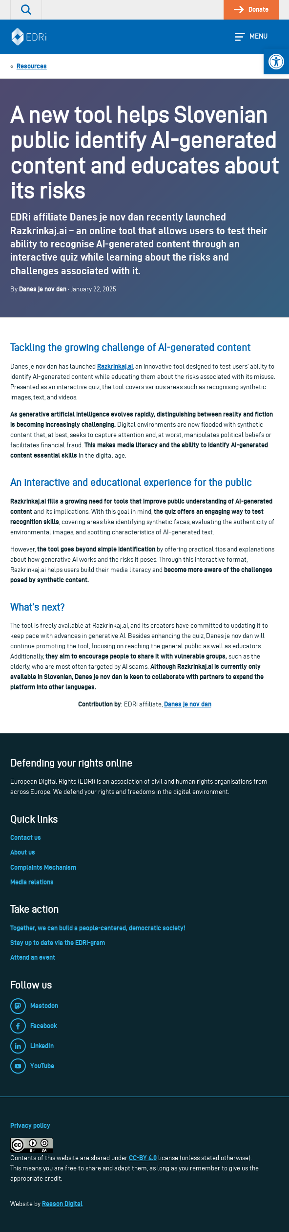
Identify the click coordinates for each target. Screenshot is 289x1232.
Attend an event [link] (32, 957)
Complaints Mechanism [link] (43, 867)
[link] (276, 61)
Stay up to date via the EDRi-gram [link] (57, 942)
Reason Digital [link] (62, 1204)
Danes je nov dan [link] (187, 704)
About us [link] (22, 852)
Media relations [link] (32, 882)
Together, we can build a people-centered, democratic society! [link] (97, 928)
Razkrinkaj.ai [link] (115, 366)
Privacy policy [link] (30, 1125)
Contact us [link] (25, 837)
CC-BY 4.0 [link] (143, 1158)
